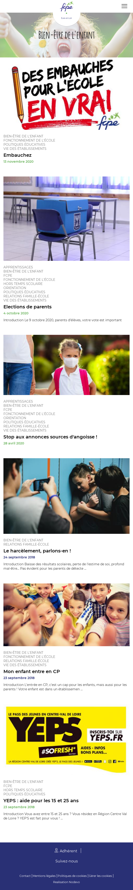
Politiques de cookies (72, 876)
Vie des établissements (24, 149)
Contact (25, 876)
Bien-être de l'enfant (23, 136)
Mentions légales (44, 876)
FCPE (7, 275)
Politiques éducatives (24, 144)
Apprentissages (18, 267)
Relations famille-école (26, 296)
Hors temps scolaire (23, 284)
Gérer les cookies (100, 876)
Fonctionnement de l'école (29, 140)
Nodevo (74, 882)
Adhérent (68, 851)
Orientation (14, 288)
